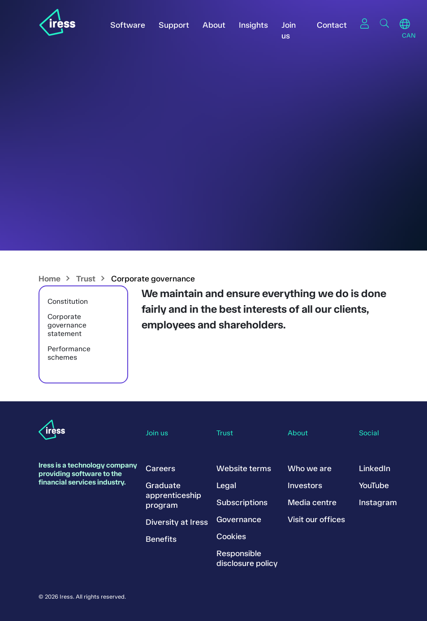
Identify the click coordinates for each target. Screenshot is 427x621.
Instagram (378, 502)
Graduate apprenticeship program (173, 495)
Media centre (312, 502)
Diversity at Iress (177, 522)
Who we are (310, 468)
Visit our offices (316, 519)
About (214, 25)
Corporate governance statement (66, 325)
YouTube (374, 485)
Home (49, 279)
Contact (332, 25)
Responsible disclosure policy (247, 558)
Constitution (67, 301)
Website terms (243, 468)
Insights (253, 25)
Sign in (364, 23)
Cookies (231, 536)
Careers (160, 468)
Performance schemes (69, 353)
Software (127, 25)
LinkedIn (374, 468)
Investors (305, 485)
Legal (226, 485)
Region (405, 24)
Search (384, 23)
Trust (85, 279)
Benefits (161, 539)
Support (174, 25)
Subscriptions (241, 502)
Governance (238, 519)
